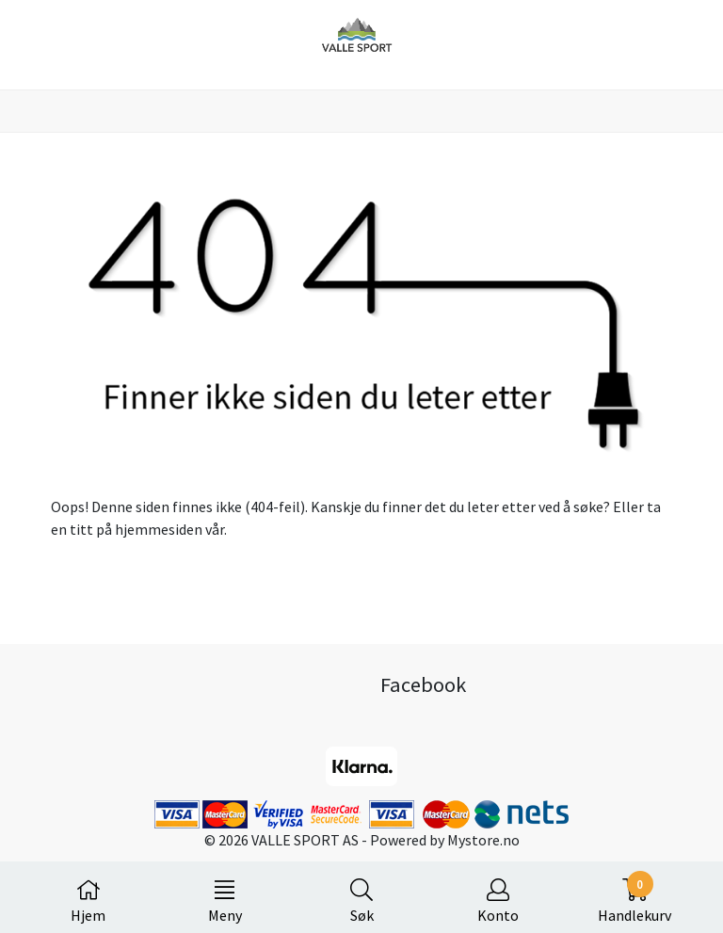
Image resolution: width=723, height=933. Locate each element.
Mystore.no (483, 839)
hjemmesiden (158, 529)
